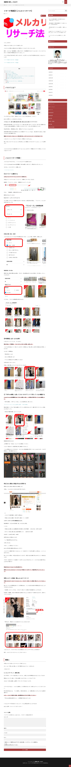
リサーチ (6, 13)
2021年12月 (51, 77)
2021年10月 (51, 83)
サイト (5, 737)
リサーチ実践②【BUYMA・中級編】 (11, 62)
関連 (7, 82)
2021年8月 (50, 89)
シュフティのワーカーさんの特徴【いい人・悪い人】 (57, 36)
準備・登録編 (52, 121)
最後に (6, 79)
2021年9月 (50, 86)
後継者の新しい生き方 (10, 2)
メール (5, 732)
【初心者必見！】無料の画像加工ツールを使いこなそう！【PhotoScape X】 (58, 24)
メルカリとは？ (7, 70)
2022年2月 (50, 72)
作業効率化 (51, 112)
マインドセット (52, 106)
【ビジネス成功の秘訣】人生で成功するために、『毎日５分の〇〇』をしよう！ (57, 20)
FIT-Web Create (35, 762)
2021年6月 (50, 95)
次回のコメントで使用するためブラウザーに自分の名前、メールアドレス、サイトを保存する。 (21, 742)
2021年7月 (50, 92)
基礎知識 (51, 115)
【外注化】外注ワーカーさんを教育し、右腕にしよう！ (58, 28)
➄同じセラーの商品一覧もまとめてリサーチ (15, 78)
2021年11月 (51, 80)
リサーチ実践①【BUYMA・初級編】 (11, 59)
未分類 (51, 118)
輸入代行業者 (52, 127)
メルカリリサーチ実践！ (9, 72)
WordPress (46, 762)
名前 (5, 728)
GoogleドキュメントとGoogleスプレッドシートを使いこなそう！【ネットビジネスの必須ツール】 (57, 32)
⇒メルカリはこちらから (9, 169)
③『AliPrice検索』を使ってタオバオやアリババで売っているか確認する (20, 75)
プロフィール (52, 103)
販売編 (51, 124)
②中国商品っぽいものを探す (12, 74)
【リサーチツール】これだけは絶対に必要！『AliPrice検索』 (16, 404)
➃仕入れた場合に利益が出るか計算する (14, 77)
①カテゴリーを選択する (11, 73)
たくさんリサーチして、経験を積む (14, 81)
